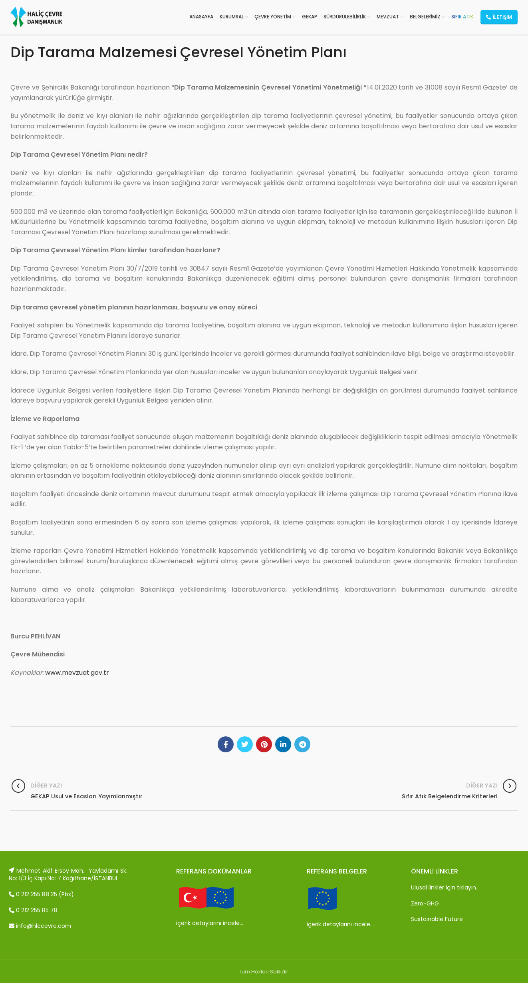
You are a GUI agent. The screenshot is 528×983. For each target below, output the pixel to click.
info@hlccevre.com (40, 926)
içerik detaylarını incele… (209, 923)
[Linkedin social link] (283, 744)
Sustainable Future (437, 919)
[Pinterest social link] (264, 744)
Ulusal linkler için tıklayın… (445, 887)
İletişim (499, 17)
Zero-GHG (425, 903)
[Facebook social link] (226, 744)
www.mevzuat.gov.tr (77, 672)
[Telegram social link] (302, 744)
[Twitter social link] (245, 744)
